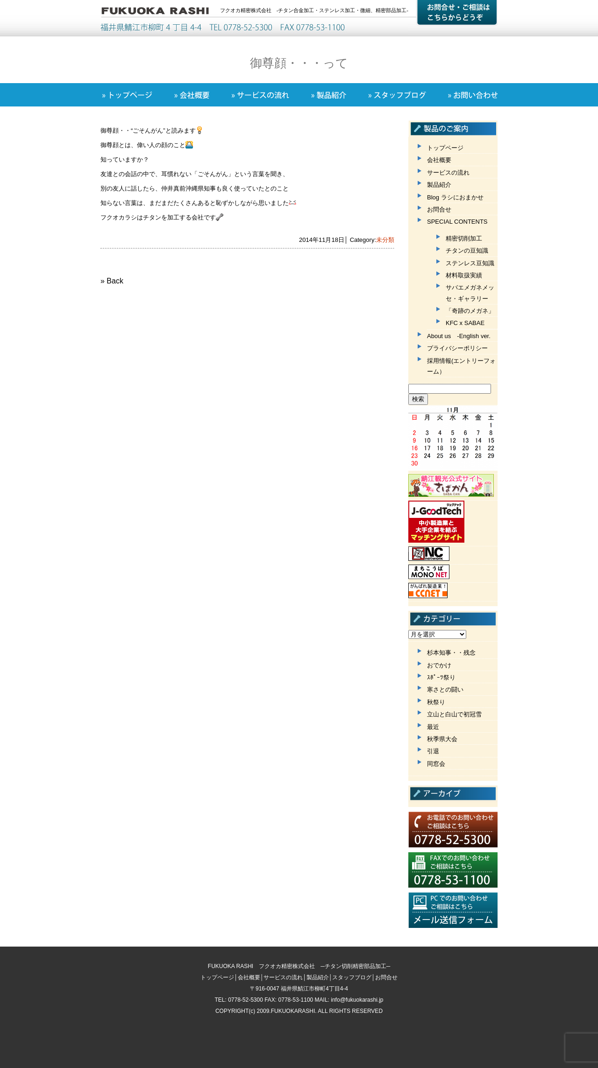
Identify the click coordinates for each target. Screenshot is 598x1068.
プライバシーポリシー (457, 348)
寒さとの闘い (445, 689)
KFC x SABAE (465, 322)
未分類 (385, 239)
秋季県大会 (442, 739)
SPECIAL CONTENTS (457, 221)
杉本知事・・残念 (451, 652)
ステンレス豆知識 (470, 263)
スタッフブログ (351, 977)
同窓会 (436, 763)
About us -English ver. (459, 335)
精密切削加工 (464, 238)
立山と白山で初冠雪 (454, 714)
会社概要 (439, 159)
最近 (433, 726)
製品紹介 (439, 184)
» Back (111, 281)
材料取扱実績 (464, 275)
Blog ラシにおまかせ (455, 197)
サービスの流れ (448, 172)
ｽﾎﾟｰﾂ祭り (441, 677)
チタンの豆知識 (467, 250)
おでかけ (439, 665)
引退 (433, 751)
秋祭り (436, 702)
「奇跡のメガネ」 (470, 310)
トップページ (445, 147)
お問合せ (439, 209)
